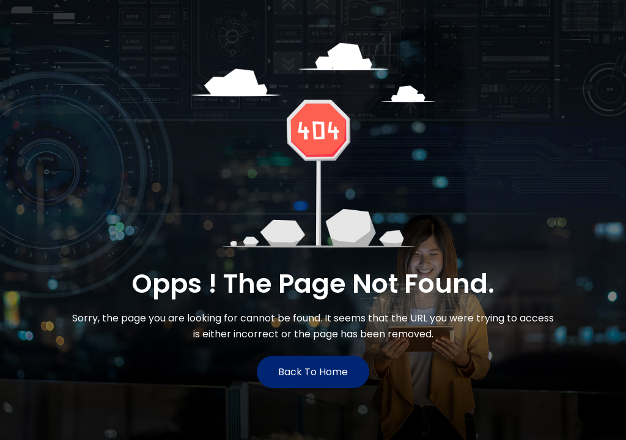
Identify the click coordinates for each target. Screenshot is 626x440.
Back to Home (313, 372)
